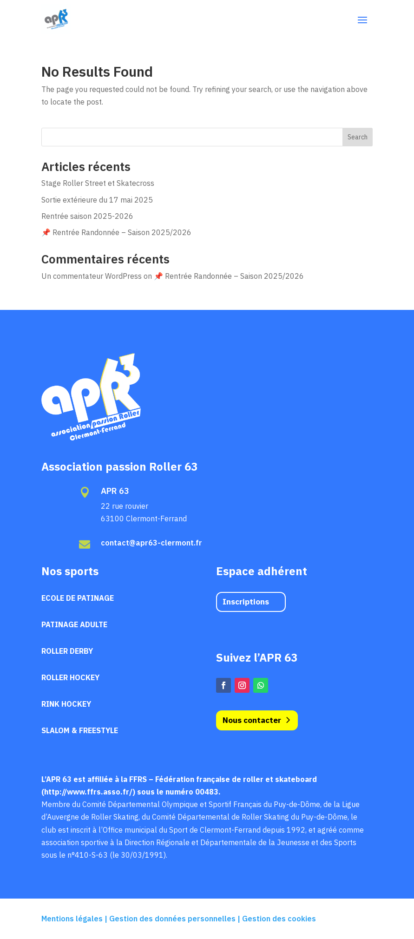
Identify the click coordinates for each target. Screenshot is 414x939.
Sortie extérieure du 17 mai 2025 (97, 199)
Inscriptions (246, 602)
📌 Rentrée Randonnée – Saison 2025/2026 (116, 232)
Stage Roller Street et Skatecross (97, 183)
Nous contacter (252, 720)
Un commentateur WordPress (91, 276)
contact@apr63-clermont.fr (151, 542)
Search (358, 137)
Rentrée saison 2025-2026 (87, 216)
